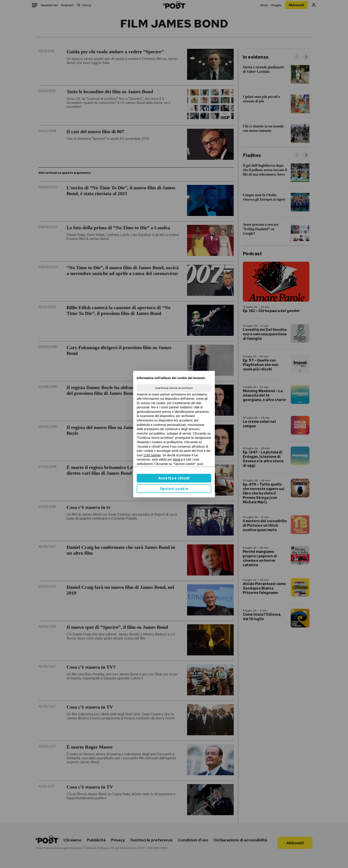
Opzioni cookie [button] (174, 488)
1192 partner (152, 455)
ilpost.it (178, 459)
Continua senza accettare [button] (174, 388)
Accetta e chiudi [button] (174, 478)
